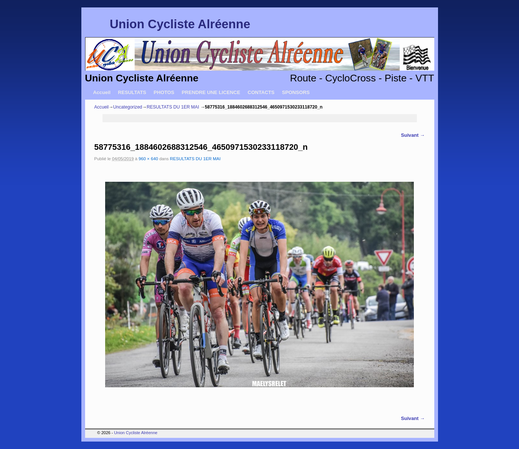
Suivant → (413, 135)
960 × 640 (148, 158)
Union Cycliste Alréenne (180, 24)
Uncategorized (127, 107)
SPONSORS (296, 92)
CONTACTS (261, 92)
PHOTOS (164, 92)
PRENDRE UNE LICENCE (211, 92)
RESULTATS (132, 92)
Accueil (102, 92)
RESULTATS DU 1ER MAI (173, 107)
